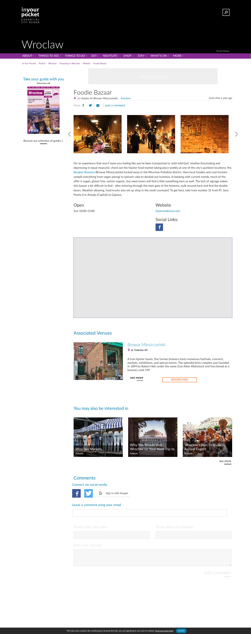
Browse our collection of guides (42, 141)
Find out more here (164, 631)
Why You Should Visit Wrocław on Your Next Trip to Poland (152, 447)
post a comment (115, 105)
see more (136, 377)
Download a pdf (43, 83)
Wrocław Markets (88, 449)
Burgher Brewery (84, 172)
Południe (125, 98)
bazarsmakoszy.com (168, 211)
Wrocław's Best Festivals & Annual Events (205, 447)
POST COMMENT (217, 558)
